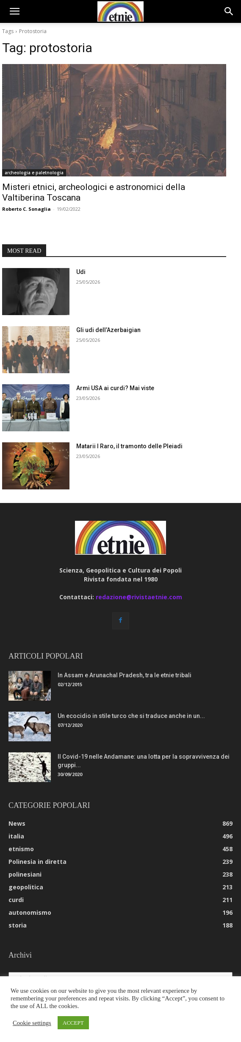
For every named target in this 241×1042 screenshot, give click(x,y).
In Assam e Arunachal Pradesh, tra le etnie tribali (124, 675)
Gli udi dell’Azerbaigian (108, 330)
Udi (81, 271)
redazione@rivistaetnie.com (139, 597)
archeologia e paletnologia (34, 173)
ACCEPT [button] (73, 1023)
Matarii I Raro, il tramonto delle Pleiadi (129, 446)
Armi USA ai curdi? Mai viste (115, 388)
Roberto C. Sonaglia (26, 209)
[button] (14, 11)
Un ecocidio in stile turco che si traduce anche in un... (131, 715)
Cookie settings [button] (32, 1023)
